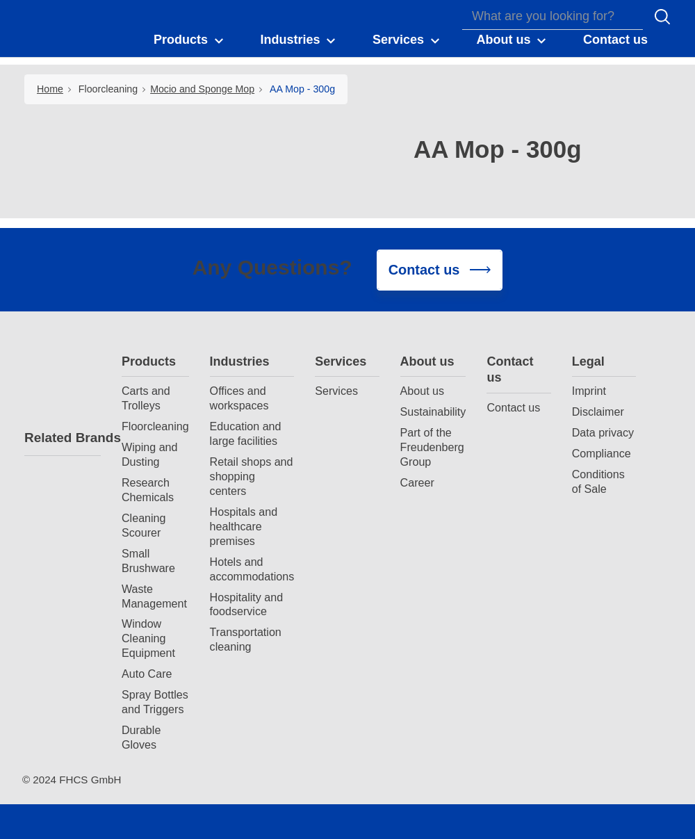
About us (427, 361)
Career (417, 482)
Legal (588, 361)
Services (340, 361)
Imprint (589, 390)
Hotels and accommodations (252, 569)
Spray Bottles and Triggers (155, 701)
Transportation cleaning (245, 639)
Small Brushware (148, 560)
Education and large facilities (245, 433)
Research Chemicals (148, 489)
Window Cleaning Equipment (148, 638)
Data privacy (603, 432)
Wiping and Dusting (150, 454)
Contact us (509, 369)
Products (149, 361)
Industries (240, 361)
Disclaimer (598, 411)
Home (50, 89)
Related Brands (62, 437)
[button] (189, 40)
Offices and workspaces (239, 398)
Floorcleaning (108, 89)
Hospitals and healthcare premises (244, 526)
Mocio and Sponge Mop (202, 89)
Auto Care (147, 673)
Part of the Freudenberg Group (432, 447)
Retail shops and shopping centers (251, 476)
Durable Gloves (141, 737)
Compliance (601, 453)
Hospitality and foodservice (247, 604)
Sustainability (433, 411)
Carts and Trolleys (146, 398)
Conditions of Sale (598, 481)
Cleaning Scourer (144, 525)
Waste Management (154, 596)
